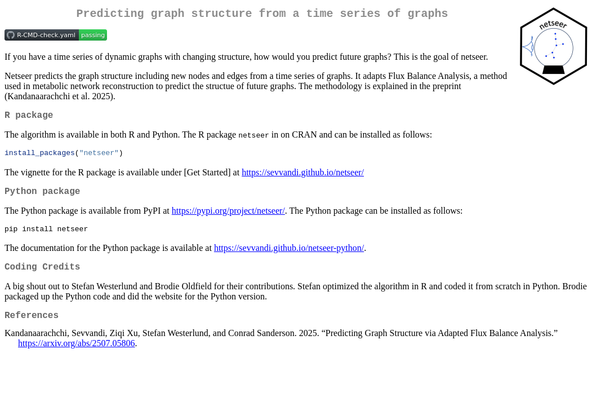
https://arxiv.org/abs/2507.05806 (76, 356)
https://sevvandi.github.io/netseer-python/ (289, 256)
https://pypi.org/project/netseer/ (228, 218)
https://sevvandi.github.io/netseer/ (303, 177)
